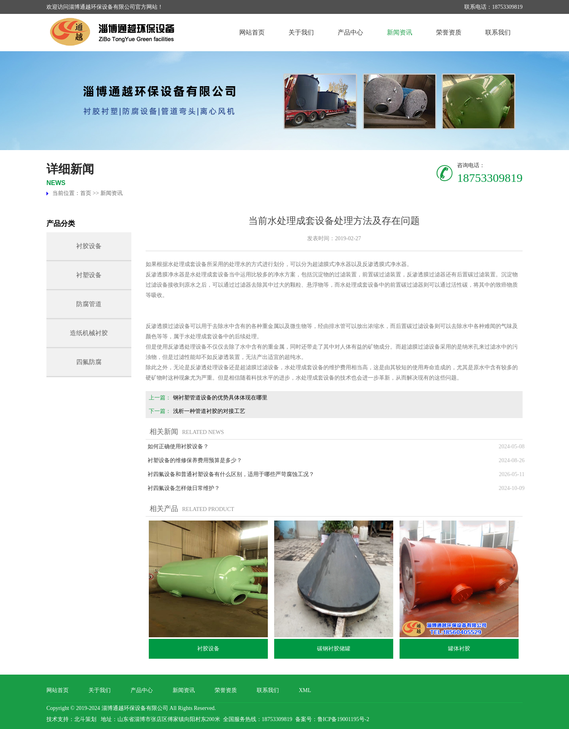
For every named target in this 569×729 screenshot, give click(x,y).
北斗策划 (85, 719)
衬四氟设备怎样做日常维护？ (184, 488)
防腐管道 (89, 304)
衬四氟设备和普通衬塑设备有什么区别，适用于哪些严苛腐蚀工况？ (231, 474)
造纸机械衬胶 (89, 333)
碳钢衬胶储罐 (333, 649)
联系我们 (498, 32)
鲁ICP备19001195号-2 (343, 719)
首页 (85, 193)
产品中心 (350, 32)
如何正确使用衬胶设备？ (178, 446)
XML (305, 690)
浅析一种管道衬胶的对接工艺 (209, 411)
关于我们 (301, 32)
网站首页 (252, 32)
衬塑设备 (89, 275)
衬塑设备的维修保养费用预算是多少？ (195, 460)
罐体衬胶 (459, 649)
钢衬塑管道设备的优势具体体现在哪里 (220, 398)
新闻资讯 (399, 32)
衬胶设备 (89, 246)
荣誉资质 (448, 32)
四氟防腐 (89, 362)
